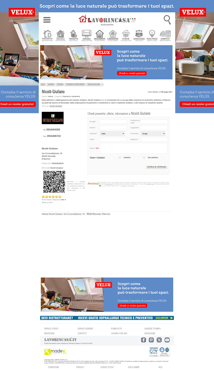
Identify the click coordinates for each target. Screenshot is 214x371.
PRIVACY (80, 367)
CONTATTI (82, 333)
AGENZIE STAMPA (153, 329)
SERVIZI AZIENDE (85, 329)
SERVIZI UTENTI (51, 329)
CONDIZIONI (53, 367)
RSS (160, 367)
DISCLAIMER (133, 367)
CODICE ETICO (107, 367)
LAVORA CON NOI (119, 333)
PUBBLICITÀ (116, 329)
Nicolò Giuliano (56, 106)
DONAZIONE (150, 333)
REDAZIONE (49, 333)
